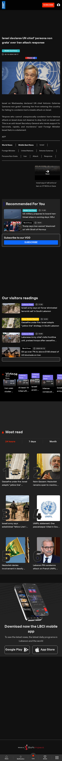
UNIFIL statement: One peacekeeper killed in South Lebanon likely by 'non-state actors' (46, 526)
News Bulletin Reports (30, 319)
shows (45, 757)
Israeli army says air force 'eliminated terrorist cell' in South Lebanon (39, 309)
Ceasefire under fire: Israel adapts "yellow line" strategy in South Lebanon (40, 324)
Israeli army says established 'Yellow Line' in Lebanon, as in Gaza (14, 526)
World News (27, 223)
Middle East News (29, 210)
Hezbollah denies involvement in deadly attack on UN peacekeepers (15, 567)
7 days (32, 441)
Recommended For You (25, 204)
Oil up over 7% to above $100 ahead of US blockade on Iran (40, 353)
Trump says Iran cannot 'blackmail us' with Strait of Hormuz (39, 228)
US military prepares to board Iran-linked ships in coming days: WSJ (39, 215)
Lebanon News (27, 304)
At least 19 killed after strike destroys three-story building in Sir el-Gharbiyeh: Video (23, 390)
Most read (14, 432)
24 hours (10, 441)
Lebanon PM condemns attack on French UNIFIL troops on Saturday (44, 567)
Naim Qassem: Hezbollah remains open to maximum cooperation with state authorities (46, 484)
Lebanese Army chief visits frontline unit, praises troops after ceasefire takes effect (38, 339)
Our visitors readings (20, 298)
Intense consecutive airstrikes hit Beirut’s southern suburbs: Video (48, 391)
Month (53, 441)
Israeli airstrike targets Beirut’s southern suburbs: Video (35, 389)
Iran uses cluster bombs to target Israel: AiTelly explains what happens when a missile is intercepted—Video (10, 390)
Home (6, 758)
